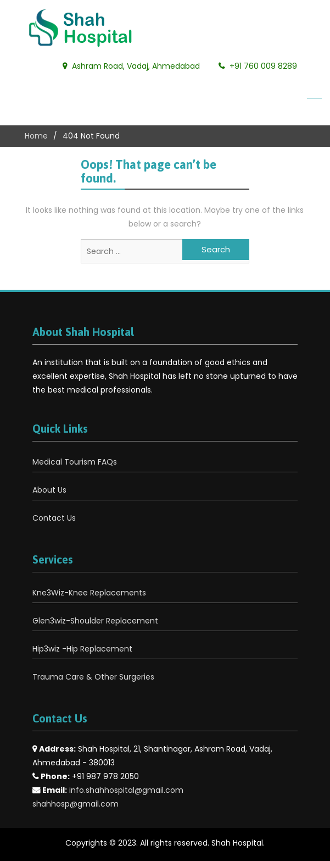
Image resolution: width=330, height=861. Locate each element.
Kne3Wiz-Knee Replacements (89, 592)
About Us (49, 489)
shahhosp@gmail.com (75, 803)
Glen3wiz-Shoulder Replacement (95, 620)
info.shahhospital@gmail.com (126, 790)
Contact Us (54, 517)
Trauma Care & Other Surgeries (93, 676)
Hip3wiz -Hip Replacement (82, 648)
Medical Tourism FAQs (74, 461)
